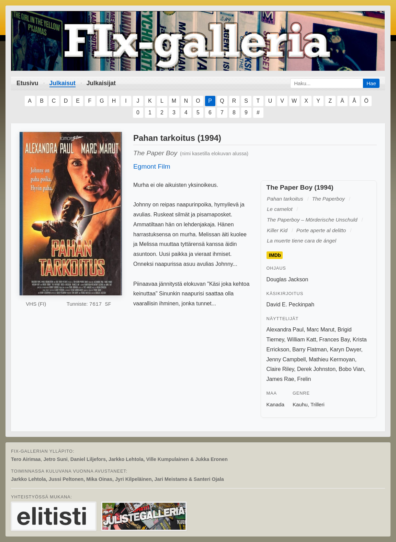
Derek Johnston (316, 369)
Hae (371, 83)
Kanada (275, 404)
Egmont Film (151, 166)
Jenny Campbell (286, 359)
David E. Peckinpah (291, 304)
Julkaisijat (101, 83)
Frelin (304, 379)
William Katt (301, 339)
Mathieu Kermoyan (332, 359)
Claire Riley (280, 369)
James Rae (280, 379)
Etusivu (27, 83)
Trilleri (317, 404)
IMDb (275, 255)
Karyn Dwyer (345, 349)
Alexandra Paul (285, 329)
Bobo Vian (351, 369)
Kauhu (300, 404)
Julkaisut (62, 83)
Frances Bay (334, 339)
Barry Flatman (309, 349)
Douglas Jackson (287, 279)
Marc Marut (321, 329)
